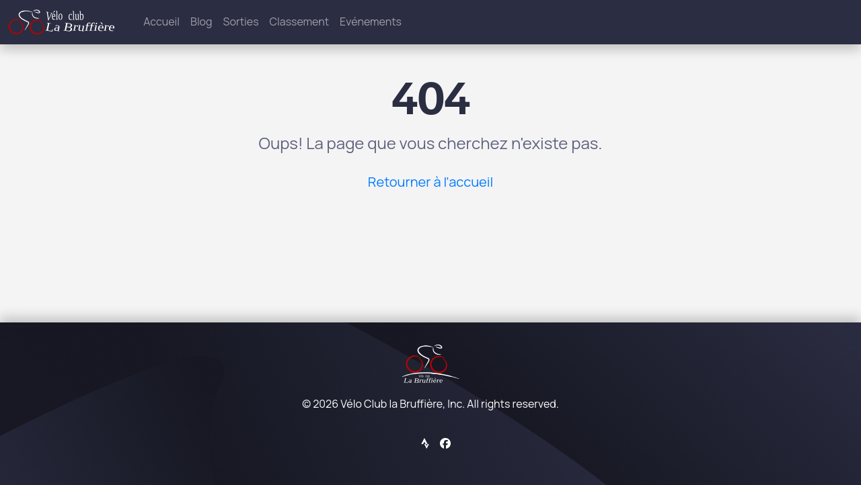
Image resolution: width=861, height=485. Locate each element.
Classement (300, 21)
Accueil (161, 21)
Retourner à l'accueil (430, 182)
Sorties (241, 21)
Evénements (371, 21)
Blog (201, 21)
